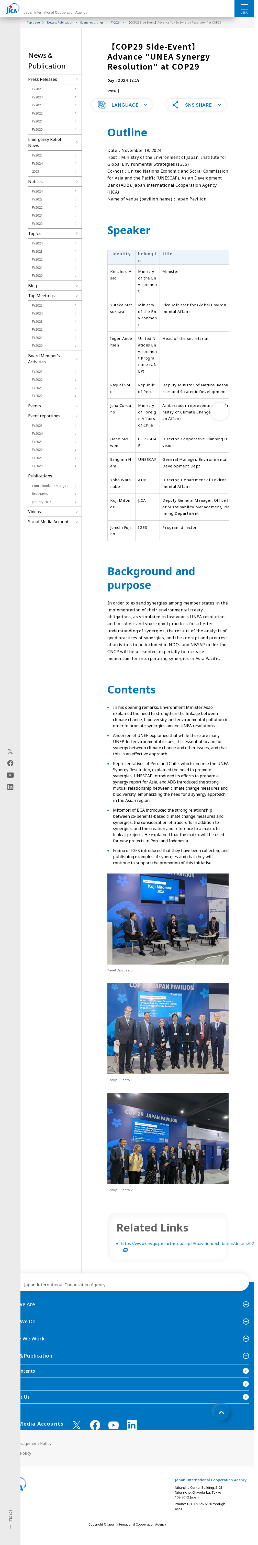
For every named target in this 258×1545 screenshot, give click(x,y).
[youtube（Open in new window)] (10, 775)
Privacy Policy (18, 1460)
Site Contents (20, 1377)
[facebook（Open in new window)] (10, 763)
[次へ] (220, 418)
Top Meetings (41, 295)
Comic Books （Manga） (51, 485)
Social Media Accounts (49, 521)
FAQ (9, 1390)
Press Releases (42, 79)
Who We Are (20, 1310)
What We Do (20, 1328)
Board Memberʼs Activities (44, 359)
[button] (122, 111)
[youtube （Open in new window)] (113, 1432)
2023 (35, 171)
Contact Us (17, 1404)
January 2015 (41, 501)
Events (34, 406)
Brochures (40, 493)
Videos (34, 511)
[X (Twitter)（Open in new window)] (10, 751)
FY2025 (37, 89)
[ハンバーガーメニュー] (244, 6)
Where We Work (25, 1345)
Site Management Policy (28, 1450)
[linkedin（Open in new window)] (10, 787)
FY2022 (37, 113)
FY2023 (37, 105)
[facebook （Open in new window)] (95, 1432)
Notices (35, 181)
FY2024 (37, 97)
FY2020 (37, 129)
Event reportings (44, 416)
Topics (34, 233)
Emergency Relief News (44, 142)
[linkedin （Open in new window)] (132, 1432)
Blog (32, 285)
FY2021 (37, 121)
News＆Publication (28, 1362)
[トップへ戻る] (221, 1419)
